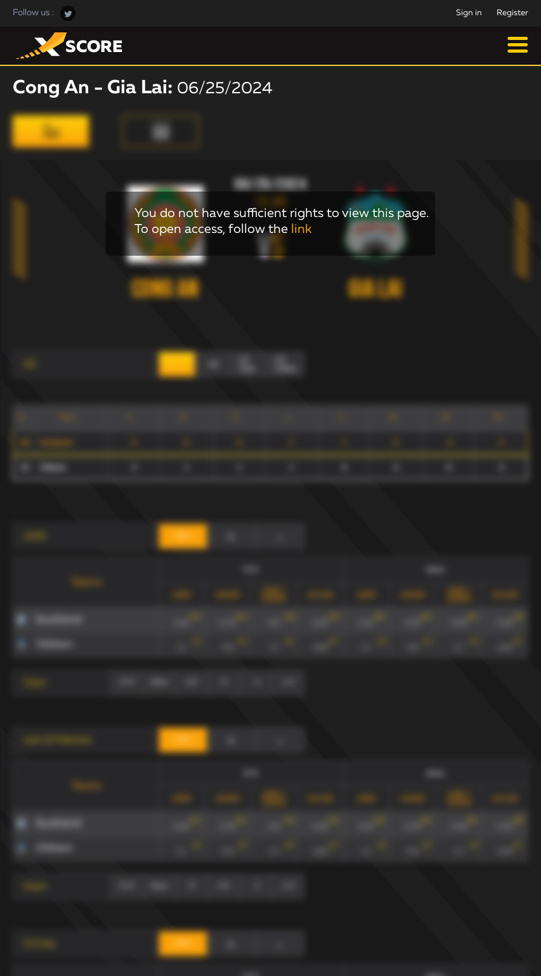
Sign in (469, 13)
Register (512, 13)
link (301, 229)
